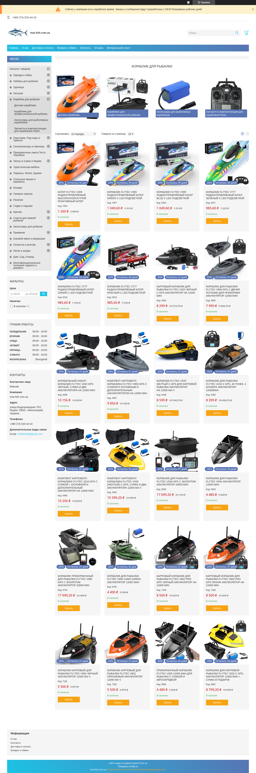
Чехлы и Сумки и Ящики (27, 161)
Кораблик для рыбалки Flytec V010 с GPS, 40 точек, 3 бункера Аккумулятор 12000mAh (226, 385)
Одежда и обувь (22, 75)
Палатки (18, 199)
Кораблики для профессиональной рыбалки (30, 112)
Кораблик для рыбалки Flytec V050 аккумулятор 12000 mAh (223, 481)
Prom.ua (143, 763)
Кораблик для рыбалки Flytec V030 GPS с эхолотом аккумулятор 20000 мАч (176, 481)
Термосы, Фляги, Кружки (27, 173)
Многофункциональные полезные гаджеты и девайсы (26, 265)
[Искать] (237, 33)
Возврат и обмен (66, 47)
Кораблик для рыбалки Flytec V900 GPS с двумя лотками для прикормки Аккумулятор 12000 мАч (223, 291)
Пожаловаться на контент (120, 769)
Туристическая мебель (26, 167)
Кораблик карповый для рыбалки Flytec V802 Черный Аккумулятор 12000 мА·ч (78, 673)
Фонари (17, 187)
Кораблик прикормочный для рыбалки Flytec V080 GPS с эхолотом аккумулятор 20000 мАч (75, 581)
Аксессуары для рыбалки (27, 226)
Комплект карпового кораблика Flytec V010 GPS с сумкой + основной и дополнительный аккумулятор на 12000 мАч (77, 484)
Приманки (19, 232)
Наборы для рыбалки (25, 81)
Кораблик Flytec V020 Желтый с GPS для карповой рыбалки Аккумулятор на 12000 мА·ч (176, 385)
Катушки (18, 93)
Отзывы (98, 47)
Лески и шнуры (22, 250)
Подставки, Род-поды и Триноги (26, 139)
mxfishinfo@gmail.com (29, 434)
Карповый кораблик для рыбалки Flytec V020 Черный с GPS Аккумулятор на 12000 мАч (177, 291)
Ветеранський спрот (118, 47)
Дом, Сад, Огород (23, 256)
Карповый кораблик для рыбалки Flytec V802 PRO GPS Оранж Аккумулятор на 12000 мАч (225, 581)
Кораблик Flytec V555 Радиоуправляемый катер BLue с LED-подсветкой (175, 195)
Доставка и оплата (43, 47)
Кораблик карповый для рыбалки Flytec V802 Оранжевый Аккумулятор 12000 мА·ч (125, 675)
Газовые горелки (22, 193)
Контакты (85, 47)
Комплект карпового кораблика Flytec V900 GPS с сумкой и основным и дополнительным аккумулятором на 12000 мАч (127, 387)
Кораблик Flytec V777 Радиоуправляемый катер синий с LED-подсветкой (76, 289)
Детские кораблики (25, 105)
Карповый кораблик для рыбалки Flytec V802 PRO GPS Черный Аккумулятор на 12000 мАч (176, 581)
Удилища (18, 87)
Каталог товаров (20, 68)
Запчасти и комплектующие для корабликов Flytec (30, 129)
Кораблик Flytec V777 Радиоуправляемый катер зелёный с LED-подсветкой (225, 195)
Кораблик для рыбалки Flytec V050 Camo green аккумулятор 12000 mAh (124, 579)
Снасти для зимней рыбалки (24, 219)
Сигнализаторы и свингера (28, 146)
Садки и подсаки (23, 205)
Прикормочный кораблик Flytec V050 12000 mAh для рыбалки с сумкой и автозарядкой (174, 675)
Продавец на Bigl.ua (128, 766)
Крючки (17, 212)
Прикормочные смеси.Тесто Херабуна (29, 153)
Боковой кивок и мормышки (29, 238)
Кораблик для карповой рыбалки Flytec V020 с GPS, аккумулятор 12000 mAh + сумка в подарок (225, 675)
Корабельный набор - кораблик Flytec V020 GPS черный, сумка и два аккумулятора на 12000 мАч (76, 385)
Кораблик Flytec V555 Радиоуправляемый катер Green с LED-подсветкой (125, 195)
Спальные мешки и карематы (24, 180)
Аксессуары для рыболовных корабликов (31, 121)
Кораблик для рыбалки (26, 99)
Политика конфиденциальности (150, 769)
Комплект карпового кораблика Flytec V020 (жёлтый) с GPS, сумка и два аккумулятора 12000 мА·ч (126, 483)
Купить (69, 224)
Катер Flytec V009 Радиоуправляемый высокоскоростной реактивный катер (72, 197)
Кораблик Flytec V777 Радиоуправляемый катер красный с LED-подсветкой (126, 289)
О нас (25, 47)
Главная (13, 47)
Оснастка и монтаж (24, 244)
